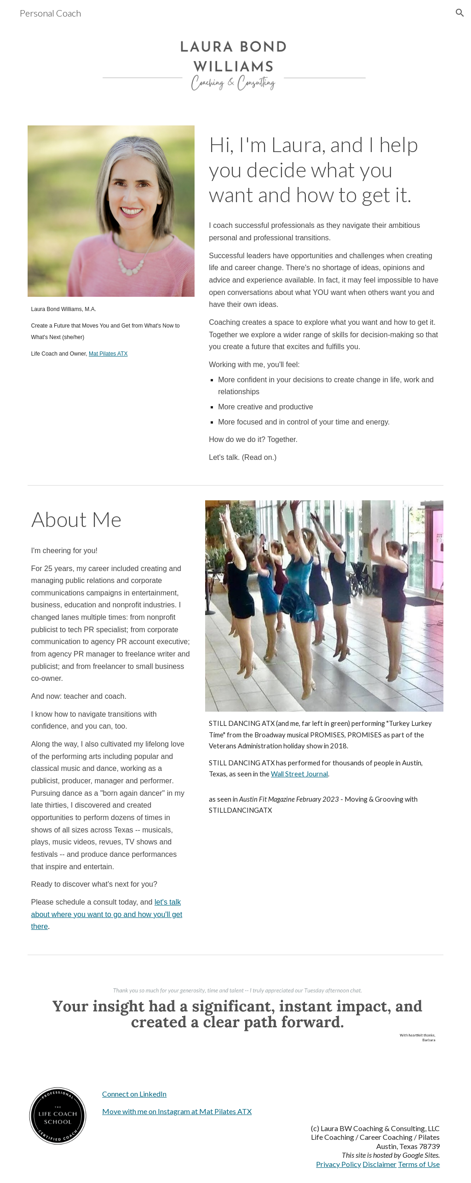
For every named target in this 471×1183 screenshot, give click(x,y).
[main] (111, 331)
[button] (460, 13)
